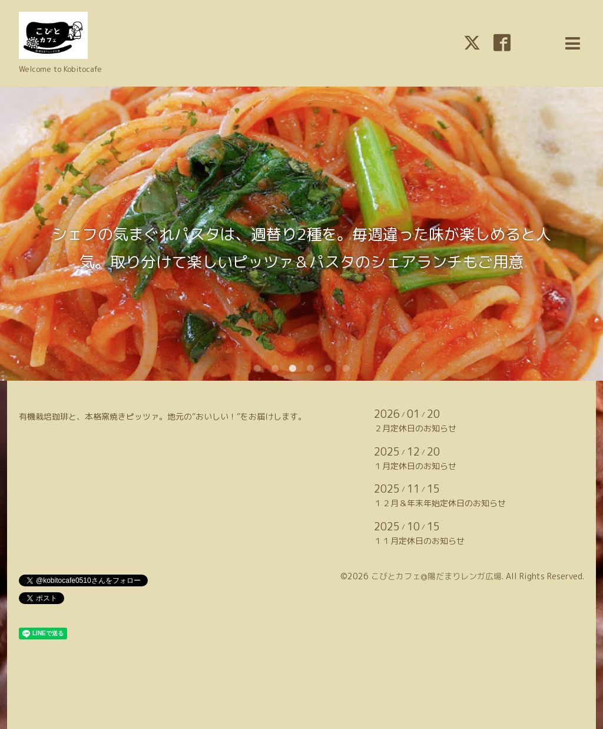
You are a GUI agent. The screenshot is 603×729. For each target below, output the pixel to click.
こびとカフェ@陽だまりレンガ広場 (436, 576)
